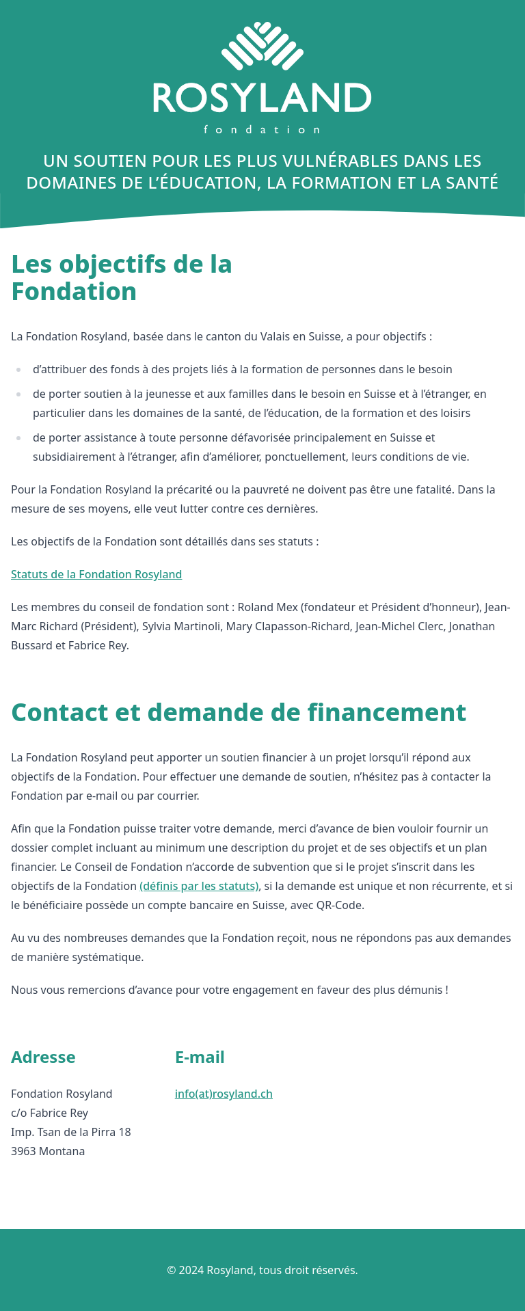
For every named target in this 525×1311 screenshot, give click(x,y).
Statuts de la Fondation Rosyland (96, 574)
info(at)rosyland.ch (224, 1093)
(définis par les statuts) (198, 885)
